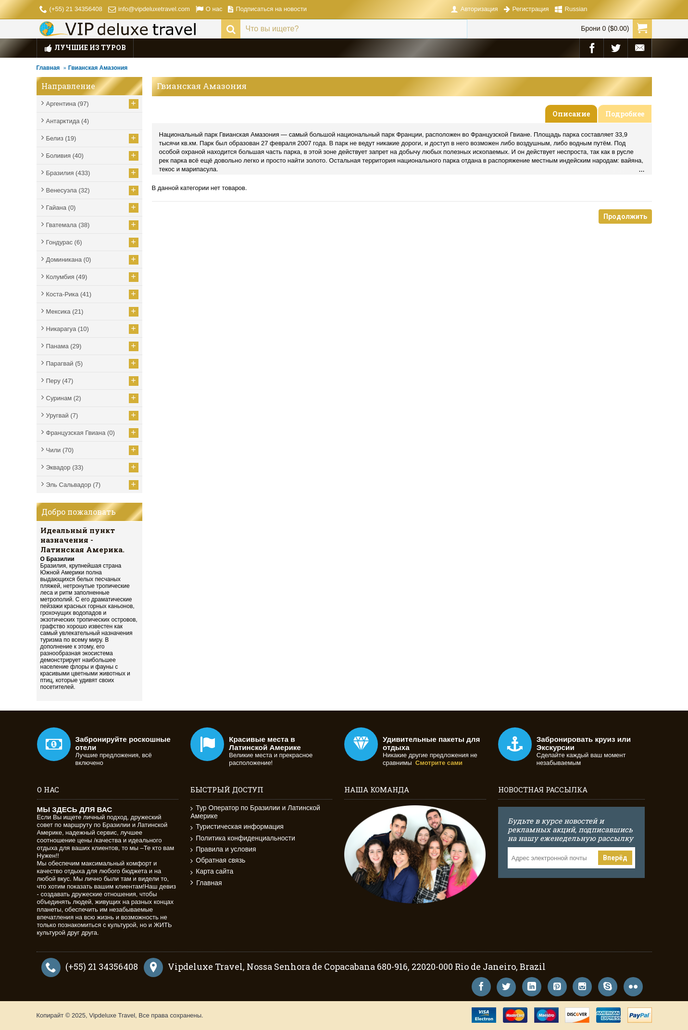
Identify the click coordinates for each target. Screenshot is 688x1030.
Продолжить (625, 216)
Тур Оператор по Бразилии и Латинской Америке (255, 812)
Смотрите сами (439, 762)
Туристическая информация (237, 827)
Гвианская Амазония (98, 67)
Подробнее (624, 113)
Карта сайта (211, 871)
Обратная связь (217, 860)
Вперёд (615, 858)
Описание (571, 113)
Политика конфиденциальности (242, 838)
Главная (48, 67)
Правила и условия (223, 849)
